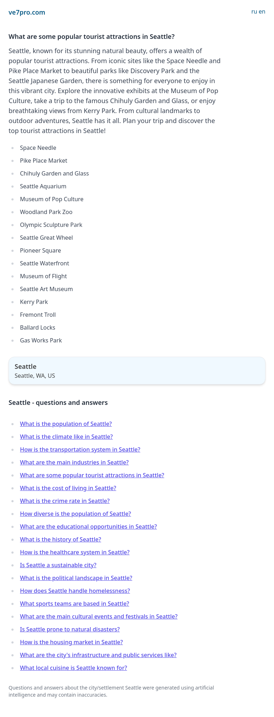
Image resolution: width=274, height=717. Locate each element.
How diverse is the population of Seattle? (75, 514)
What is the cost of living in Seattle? (68, 488)
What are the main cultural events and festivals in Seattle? (99, 616)
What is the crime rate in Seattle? (65, 501)
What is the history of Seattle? (60, 539)
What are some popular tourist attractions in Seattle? (92, 475)
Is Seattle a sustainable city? (58, 565)
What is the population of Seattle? (66, 424)
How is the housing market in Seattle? (71, 642)
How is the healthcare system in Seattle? (75, 552)
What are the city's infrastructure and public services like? (98, 655)
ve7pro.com (27, 12)
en (262, 11)
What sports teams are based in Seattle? (74, 603)
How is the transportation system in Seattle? (80, 449)
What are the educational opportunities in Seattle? (88, 526)
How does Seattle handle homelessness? (75, 591)
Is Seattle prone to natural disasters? (70, 629)
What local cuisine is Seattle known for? (73, 668)
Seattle (25, 366)
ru (254, 11)
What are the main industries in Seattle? (74, 462)
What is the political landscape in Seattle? (76, 578)
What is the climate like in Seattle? (66, 437)
